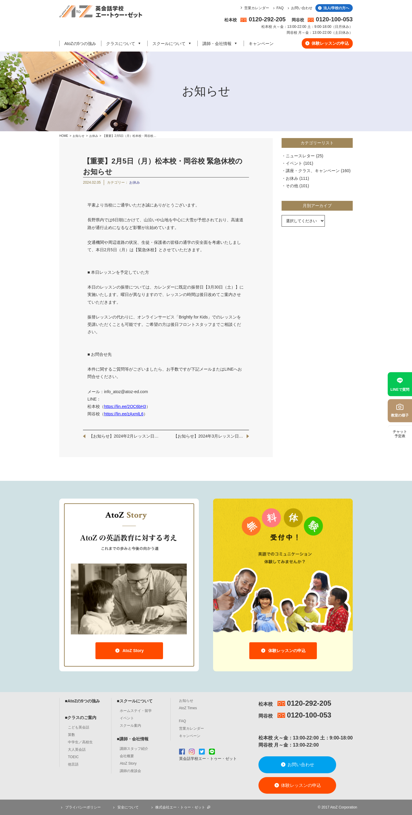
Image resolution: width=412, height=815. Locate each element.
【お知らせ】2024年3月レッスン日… (208, 436)
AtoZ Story (129, 650)
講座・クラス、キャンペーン (313, 170)
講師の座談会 (130, 771)
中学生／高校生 (80, 742)
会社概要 (127, 756)
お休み (94, 135)
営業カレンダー (256, 8)
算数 (71, 735)
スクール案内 (130, 725)
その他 (292, 185)
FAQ (278, 8)
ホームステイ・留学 (136, 711)
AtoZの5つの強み (80, 43)
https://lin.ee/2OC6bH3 (125, 406)
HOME (63, 135)
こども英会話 (78, 727)
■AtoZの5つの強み (82, 701)
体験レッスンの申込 (327, 43)
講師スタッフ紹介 (134, 749)
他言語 (73, 764)
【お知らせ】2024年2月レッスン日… (124, 436)
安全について (125, 807)
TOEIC (73, 757)
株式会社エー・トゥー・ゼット (180, 807)
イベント (294, 163)
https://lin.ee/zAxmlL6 (123, 413)
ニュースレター (300, 155)
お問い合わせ (299, 8)
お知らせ (78, 135)
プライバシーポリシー (80, 807)
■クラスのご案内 (80, 717)
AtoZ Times (188, 708)
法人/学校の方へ (333, 8)
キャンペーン (261, 43)
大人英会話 (77, 749)
